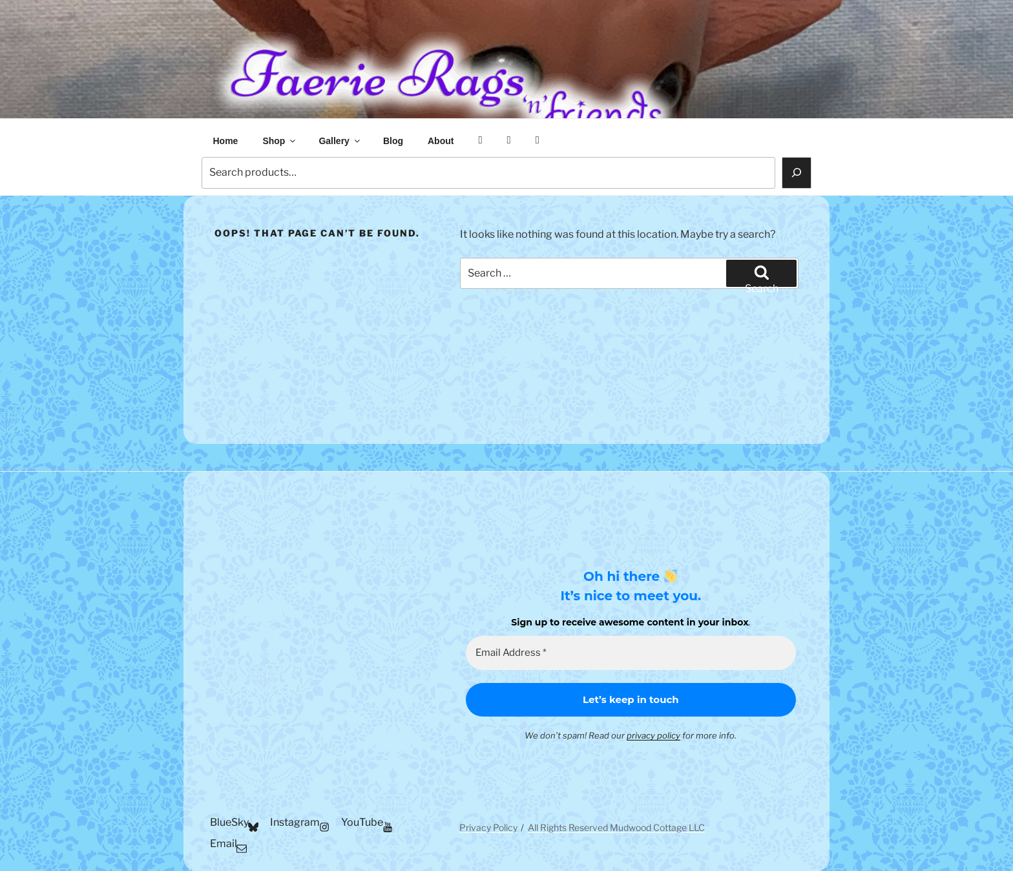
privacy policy (653, 735)
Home (225, 141)
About (441, 141)
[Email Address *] (631, 653)
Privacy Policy (488, 827)
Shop (279, 141)
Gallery (340, 141)
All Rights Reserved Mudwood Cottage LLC (616, 827)
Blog (393, 141)
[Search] (796, 172)
